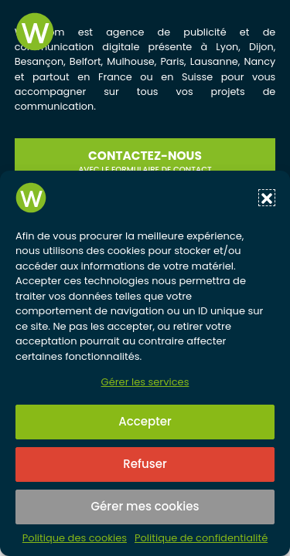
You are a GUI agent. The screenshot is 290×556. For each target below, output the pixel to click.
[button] (267, 197)
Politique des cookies (74, 538)
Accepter (144, 421)
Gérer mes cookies (145, 506)
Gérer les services (145, 382)
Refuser (144, 464)
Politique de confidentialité (201, 538)
